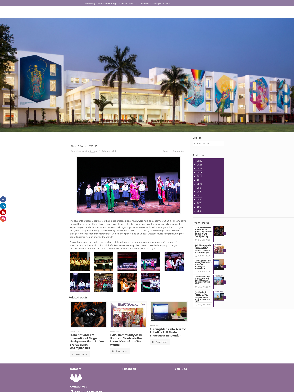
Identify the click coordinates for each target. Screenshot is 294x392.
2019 (199, 187)
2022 (199, 176)
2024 (199, 168)
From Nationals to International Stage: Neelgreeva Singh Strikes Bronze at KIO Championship (87, 341)
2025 (199, 164)
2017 (199, 195)
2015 (199, 203)
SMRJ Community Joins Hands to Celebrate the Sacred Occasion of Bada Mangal (127, 340)
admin (91, 151)
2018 (199, 191)
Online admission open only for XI (158, 3)
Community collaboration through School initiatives (111, 3)
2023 (199, 172)
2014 (199, 207)
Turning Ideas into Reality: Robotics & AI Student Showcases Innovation (168, 332)
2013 (199, 211)
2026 (199, 160)
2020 (199, 184)
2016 (199, 199)
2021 (199, 180)
